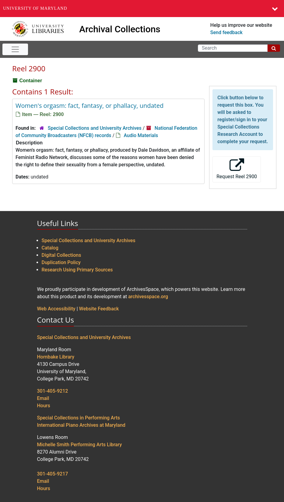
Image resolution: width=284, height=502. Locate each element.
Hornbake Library (56, 357)
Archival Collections (119, 29)
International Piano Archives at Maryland (81, 425)
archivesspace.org (148, 296)
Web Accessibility (56, 309)
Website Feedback (99, 309)
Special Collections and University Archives (95, 128)
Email (43, 398)
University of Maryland (35, 8)
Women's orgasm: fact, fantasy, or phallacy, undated (89, 105)
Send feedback (226, 32)
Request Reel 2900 (236, 168)
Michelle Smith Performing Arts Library (79, 444)
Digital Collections (61, 255)
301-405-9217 (52, 474)
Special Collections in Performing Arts (78, 418)
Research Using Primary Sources (77, 270)
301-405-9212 (52, 391)
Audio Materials (141, 135)
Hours (43, 405)
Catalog (50, 248)
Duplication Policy (61, 262)
